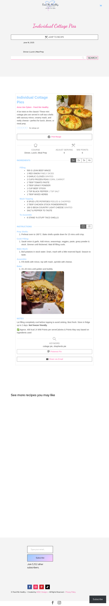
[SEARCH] (92, 58)
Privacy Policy (71, 592)
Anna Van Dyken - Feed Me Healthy (33, 107)
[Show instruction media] (83, 227)
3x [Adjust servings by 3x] (84, 160)
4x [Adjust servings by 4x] (89, 160)
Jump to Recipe (54, 37)
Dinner (26, 52)
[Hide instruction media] (89, 227)
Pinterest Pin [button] (54, 351)
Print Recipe (54, 137)
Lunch (32, 52)
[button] (18, 128)
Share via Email (54, 359)
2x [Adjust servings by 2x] (78, 160)
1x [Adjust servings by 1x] (73, 160)
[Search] (48, 58)
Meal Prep (40, 52)
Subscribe (40, 558)
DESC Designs (41, 592)
